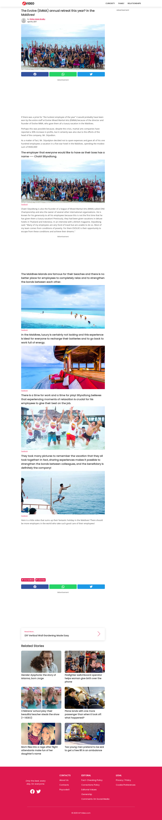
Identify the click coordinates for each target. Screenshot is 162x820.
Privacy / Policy (123, 780)
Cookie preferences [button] (125, 784)
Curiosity (110, 3)
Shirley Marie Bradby (37, 19)
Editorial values (89, 789)
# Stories (40, 579)
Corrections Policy (90, 784)
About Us (64, 780)
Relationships (134, 3)
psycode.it (64, 789)
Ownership (86, 794)
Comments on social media (95, 799)
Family (121, 3)
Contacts (64, 784)
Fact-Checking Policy (91, 780)
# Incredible (28, 579)
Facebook (24, 204)
